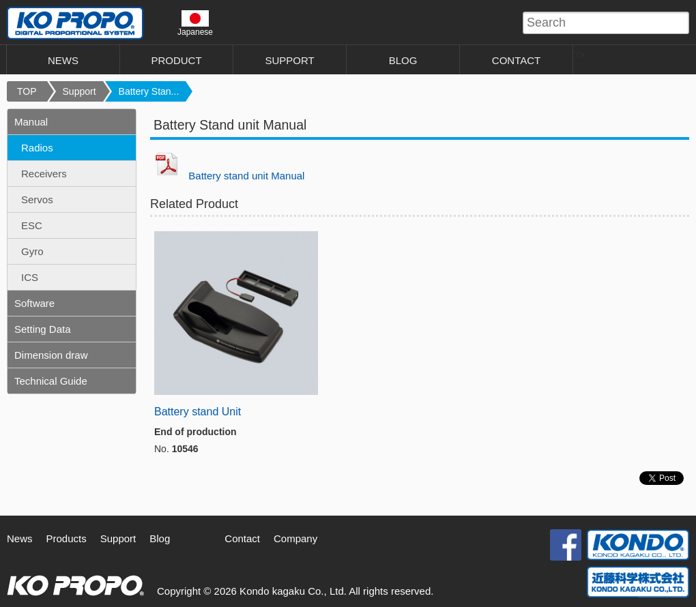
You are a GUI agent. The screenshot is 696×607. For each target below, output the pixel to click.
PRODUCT (176, 60)
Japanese (195, 23)
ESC (31, 225)
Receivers (44, 173)
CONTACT (516, 60)
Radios (37, 147)
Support (79, 91)
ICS (29, 277)
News (20, 538)
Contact (242, 538)
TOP (27, 91)
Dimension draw (51, 355)
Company (295, 538)
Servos (37, 199)
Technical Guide (50, 381)
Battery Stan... (149, 91)
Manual (31, 122)
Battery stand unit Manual (246, 175)
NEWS (63, 60)
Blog (159, 538)
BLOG (403, 60)
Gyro (32, 251)
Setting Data (42, 329)
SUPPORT (289, 60)
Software (34, 303)
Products (66, 538)
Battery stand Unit (197, 411)
